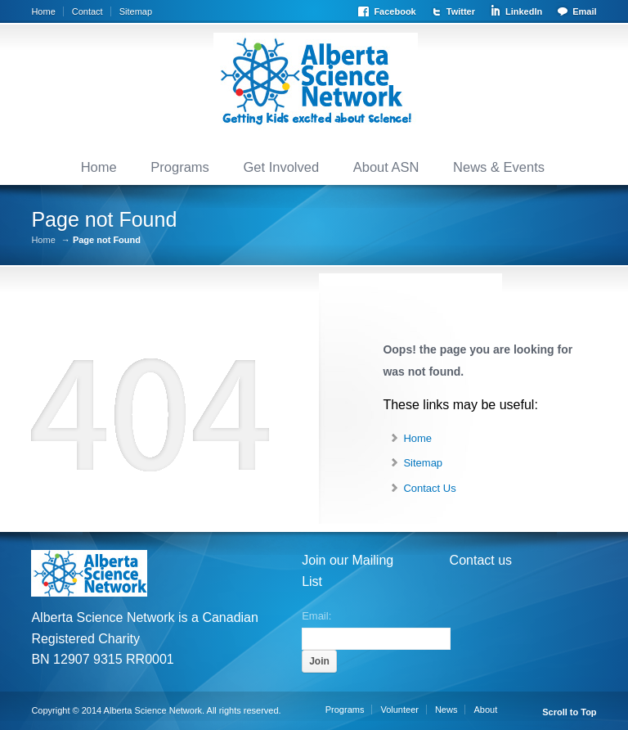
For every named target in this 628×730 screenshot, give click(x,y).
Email (584, 11)
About (485, 709)
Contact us (481, 560)
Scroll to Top (569, 712)
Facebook (394, 11)
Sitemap (135, 11)
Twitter (460, 11)
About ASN (386, 167)
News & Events (499, 167)
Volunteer (399, 709)
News (446, 709)
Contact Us (429, 488)
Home (43, 11)
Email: (316, 615)
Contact (87, 11)
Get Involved (281, 167)
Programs (179, 167)
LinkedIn (523, 11)
